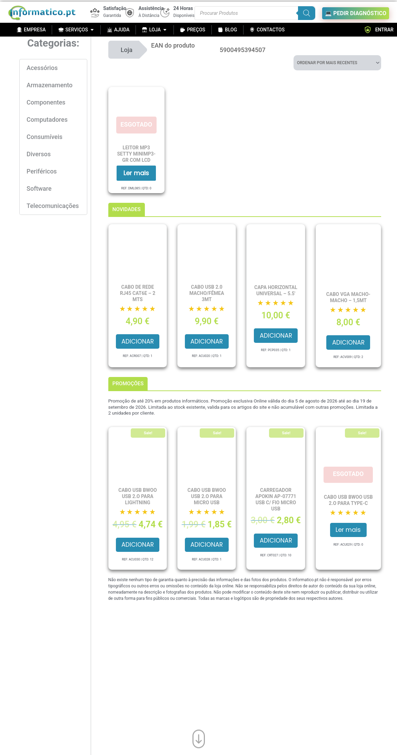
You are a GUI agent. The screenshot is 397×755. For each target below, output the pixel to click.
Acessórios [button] (42, 67)
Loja (126, 49)
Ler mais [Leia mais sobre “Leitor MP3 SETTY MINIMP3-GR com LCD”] (136, 173)
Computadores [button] (47, 119)
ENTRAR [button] (379, 29)
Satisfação (114, 8)
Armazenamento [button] (49, 85)
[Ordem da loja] (337, 62)
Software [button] (39, 188)
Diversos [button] (39, 154)
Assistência (150, 8)
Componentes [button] (46, 102)
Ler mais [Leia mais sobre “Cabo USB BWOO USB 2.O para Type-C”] (348, 531)
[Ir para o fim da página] (198, 737)
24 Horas (183, 8)
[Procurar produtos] (255, 13)
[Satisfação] (95, 13)
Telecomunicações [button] (53, 205)
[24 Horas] (165, 13)
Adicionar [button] (137, 342)
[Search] (306, 13)
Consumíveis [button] (44, 136)
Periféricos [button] (42, 171)
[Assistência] (130, 13)
